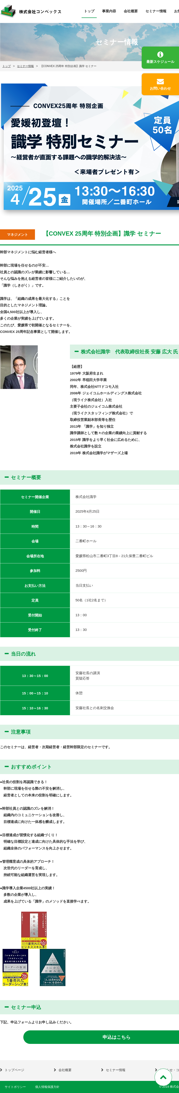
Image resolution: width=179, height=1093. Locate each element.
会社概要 (131, 11)
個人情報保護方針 (47, 1087)
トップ (89, 11)
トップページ (14, 1070)
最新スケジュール (160, 62)
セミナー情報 (155, 11)
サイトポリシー (15, 1087)
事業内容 (109, 11)
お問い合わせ (160, 88)
